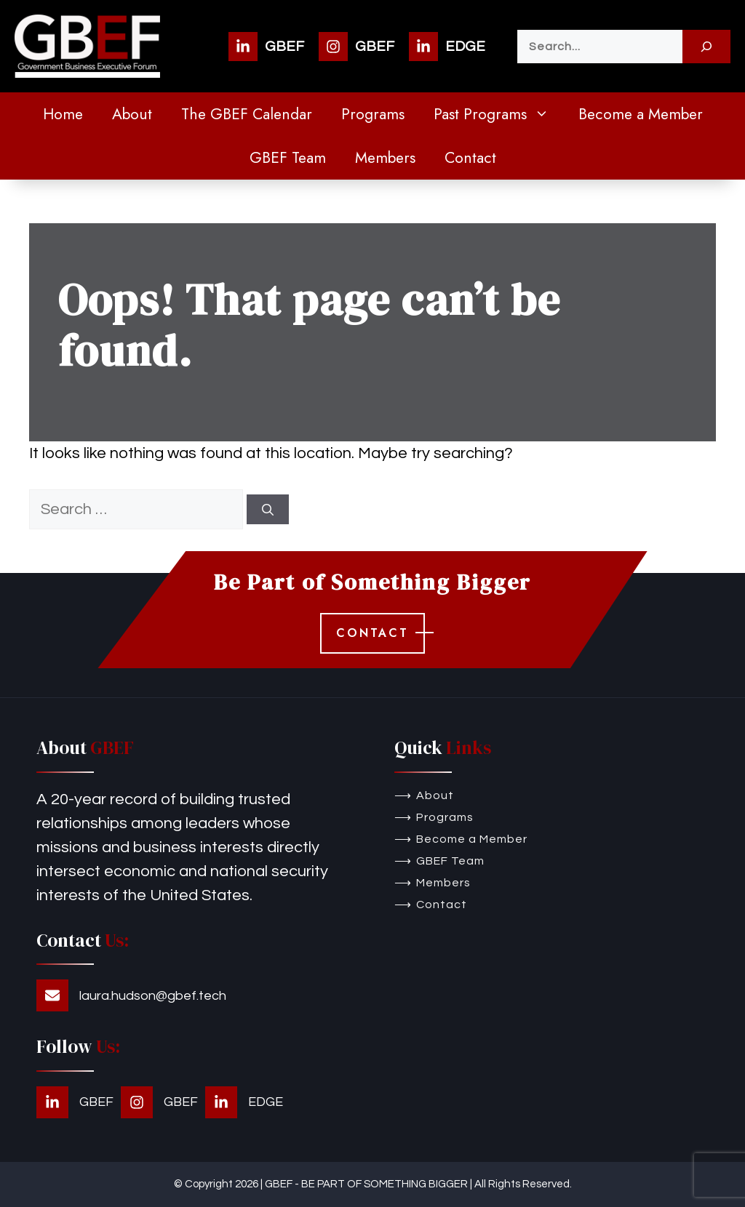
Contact (470, 158)
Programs (373, 114)
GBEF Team (288, 158)
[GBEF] (266, 46)
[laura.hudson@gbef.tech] (131, 995)
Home (63, 114)
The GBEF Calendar (246, 114)
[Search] (706, 46)
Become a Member (640, 114)
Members (385, 158)
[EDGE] (447, 46)
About (132, 114)
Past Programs (499, 114)
